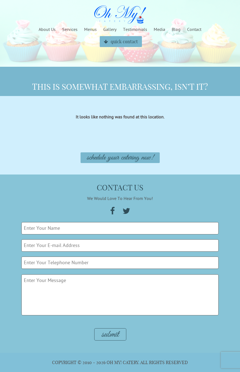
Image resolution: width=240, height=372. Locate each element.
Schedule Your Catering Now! (120, 157)
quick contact (121, 41)
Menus (90, 29)
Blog (176, 29)
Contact (194, 29)
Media (159, 29)
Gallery (109, 29)
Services (70, 29)
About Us (47, 29)
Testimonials (135, 29)
